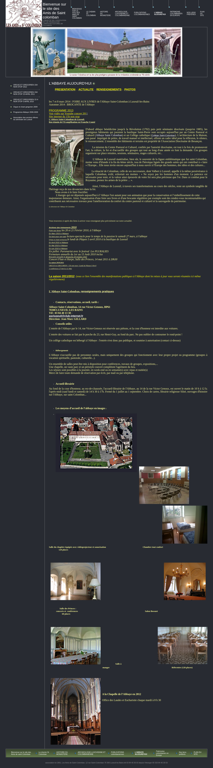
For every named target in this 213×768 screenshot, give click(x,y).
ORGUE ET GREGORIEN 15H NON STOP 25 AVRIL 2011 (25, 93)
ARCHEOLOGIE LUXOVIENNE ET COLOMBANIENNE (122, 13)
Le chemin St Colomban (44, 753)
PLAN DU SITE (202, 13)
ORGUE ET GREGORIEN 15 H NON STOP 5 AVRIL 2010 (25, 100)
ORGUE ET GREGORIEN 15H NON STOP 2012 (25, 86)
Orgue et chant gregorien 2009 (25, 107)
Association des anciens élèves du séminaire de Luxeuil (25, 118)
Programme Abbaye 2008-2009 (25, 112)
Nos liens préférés (191, 13)
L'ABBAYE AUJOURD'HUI (160, 13)
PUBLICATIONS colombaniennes (142, 13)
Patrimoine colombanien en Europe (176, 13)
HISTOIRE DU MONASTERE (62, 753)
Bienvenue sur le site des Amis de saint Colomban (77, 13)
